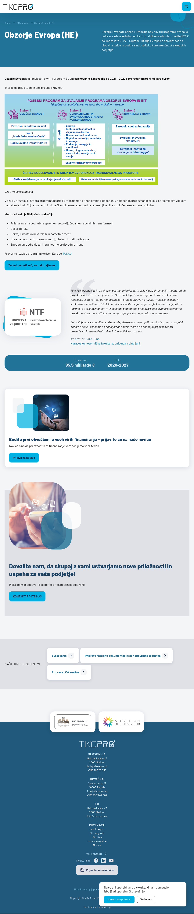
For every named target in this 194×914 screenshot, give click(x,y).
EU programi (97, 833)
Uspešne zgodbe (97, 841)
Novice (97, 845)
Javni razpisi (97, 829)
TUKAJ (67, 253)
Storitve (97, 837)
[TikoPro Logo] (18, 6)
